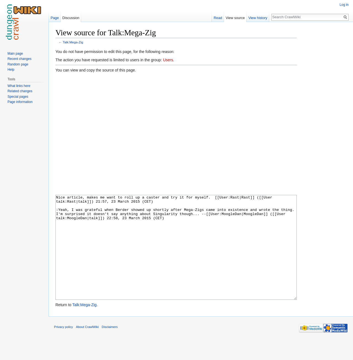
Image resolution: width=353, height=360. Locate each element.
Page (54, 18)
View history (257, 18)
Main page (15, 53)
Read (218, 18)
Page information (20, 102)
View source (235, 18)
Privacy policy (63, 347)
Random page (17, 64)
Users (168, 60)
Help (10, 70)
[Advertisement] (324, 110)
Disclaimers (110, 347)
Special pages (17, 97)
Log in (344, 5)
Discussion (70, 18)
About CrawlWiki (87, 347)
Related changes (19, 91)
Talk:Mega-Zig (73, 42)
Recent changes (19, 59)
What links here (18, 86)
